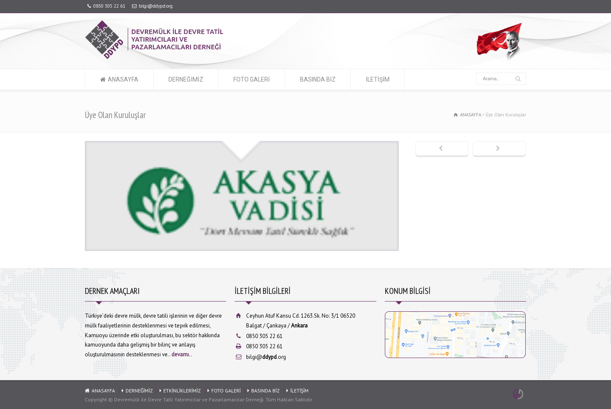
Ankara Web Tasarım (519, 394)
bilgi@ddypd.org (156, 6)
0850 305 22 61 (109, 6)
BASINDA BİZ (318, 79)
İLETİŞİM (378, 79)
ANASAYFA (123, 79)
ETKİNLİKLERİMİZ (182, 390)
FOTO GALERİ (251, 79)
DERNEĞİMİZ (185, 79)
